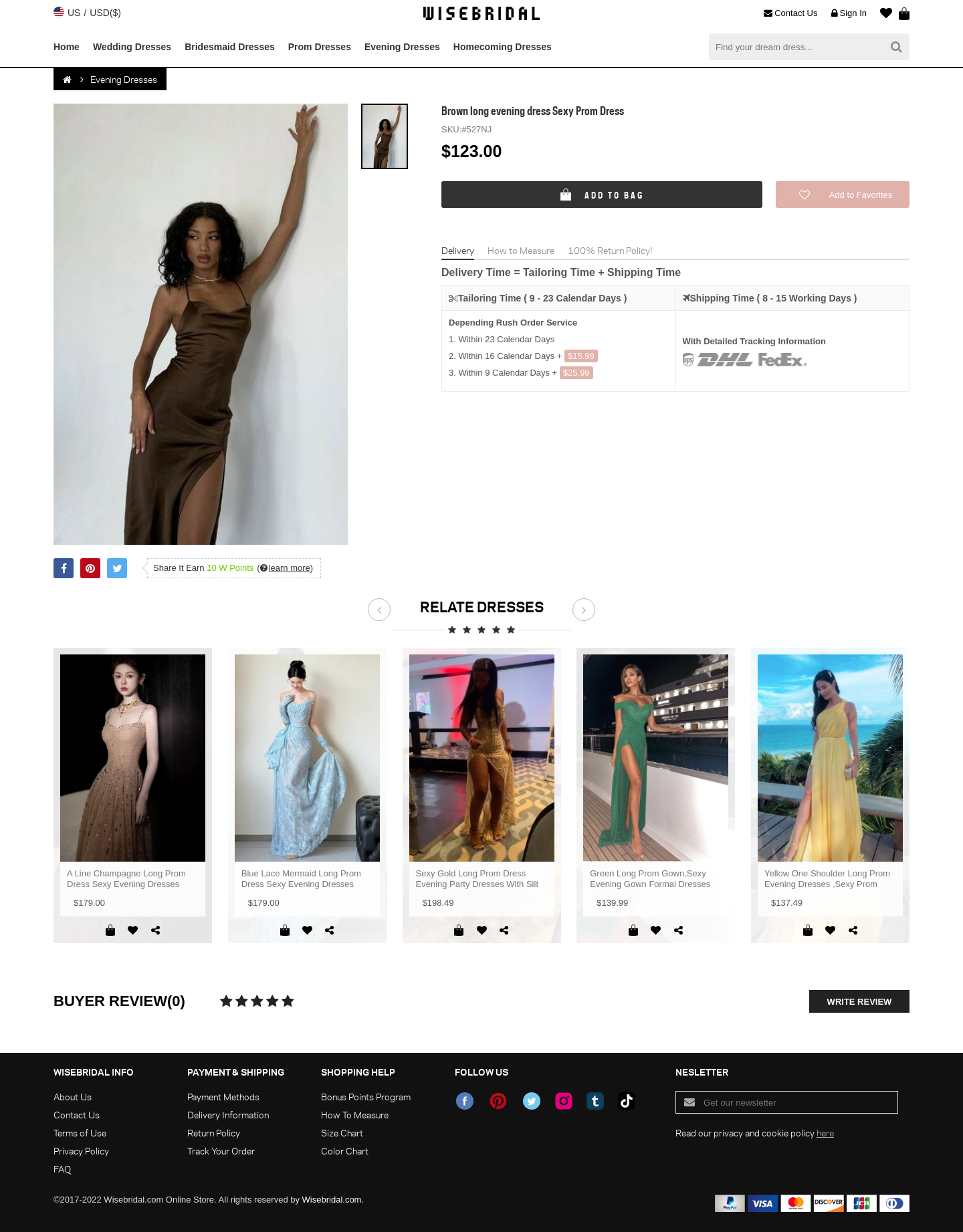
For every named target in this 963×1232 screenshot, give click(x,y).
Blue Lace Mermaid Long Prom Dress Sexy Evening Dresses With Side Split (301, 879)
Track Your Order (221, 1150)
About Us (73, 1096)
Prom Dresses (319, 46)
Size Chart (342, 1132)
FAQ (62, 1169)
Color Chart (344, 1150)
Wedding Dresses (132, 46)
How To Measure (355, 1114)
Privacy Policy (81, 1150)
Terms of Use (80, 1132)
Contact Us (790, 13)
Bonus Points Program (366, 1096)
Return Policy (213, 1132)
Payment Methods (223, 1096)
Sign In (849, 13)
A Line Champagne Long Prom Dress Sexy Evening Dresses (126, 878)
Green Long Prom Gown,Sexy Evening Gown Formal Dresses (650, 878)
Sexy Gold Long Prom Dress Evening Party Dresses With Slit (477, 878)
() (285, 568)
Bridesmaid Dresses (230, 46)
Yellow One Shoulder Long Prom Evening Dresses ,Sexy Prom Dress (827, 879)
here (825, 1132)
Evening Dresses (402, 46)
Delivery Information (228, 1114)
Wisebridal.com (332, 1200)
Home (67, 46)
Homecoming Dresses (502, 46)
